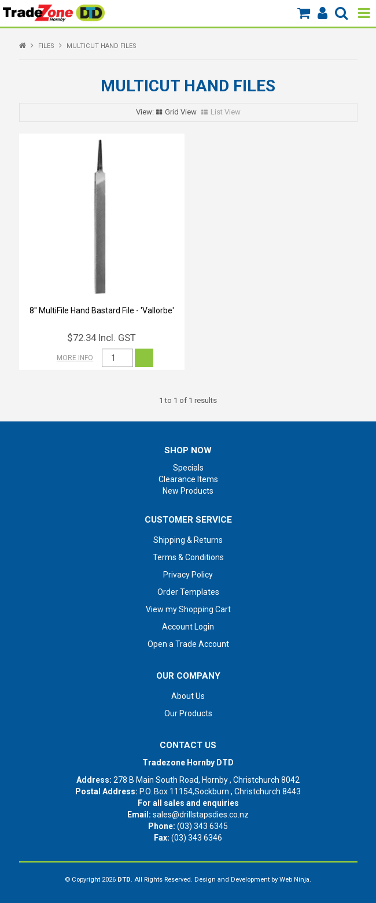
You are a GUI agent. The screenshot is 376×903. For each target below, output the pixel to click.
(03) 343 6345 (202, 826)
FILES (46, 46)
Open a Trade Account (188, 644)
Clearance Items (188, 479)
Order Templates (188, 592)
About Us (188, 696)
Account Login (188, 626)
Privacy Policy (188, 574)
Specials (188, 467)
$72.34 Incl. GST (101, 337)
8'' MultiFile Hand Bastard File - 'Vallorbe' (102, 310)
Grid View (181, 112)
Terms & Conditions (188, 557)
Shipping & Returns (188, 540)
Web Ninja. (295, 879)
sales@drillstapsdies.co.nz (201, 814)
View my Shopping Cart (188, 609)
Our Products (188, 713)
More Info (75, 358)
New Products (188, 490)
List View (226, 112)
